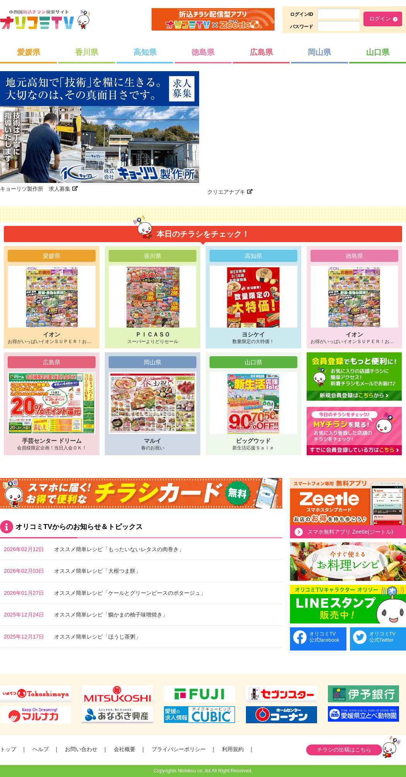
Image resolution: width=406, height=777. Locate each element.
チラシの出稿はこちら (344, 749)
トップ (8, 749)
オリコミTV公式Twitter (382, 636)
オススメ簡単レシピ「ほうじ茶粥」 (97, 637)
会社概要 (124, 749)
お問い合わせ (81, 749)
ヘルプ (40, 749)
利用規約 (233, 749)
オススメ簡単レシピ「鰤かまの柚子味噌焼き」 (111, 614)
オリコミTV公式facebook (324, 636)
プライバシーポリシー (179, 749)
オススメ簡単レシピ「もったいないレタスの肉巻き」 (119, 549)
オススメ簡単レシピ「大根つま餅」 (97, 571)
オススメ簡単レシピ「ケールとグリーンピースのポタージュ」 (130, 593)
